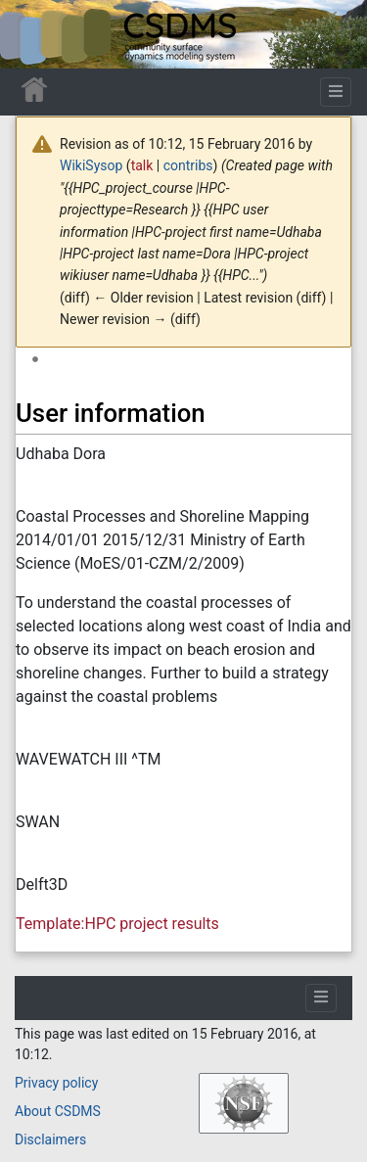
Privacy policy (56, 1083)
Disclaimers (50, 1139)
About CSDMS (58, 1111)
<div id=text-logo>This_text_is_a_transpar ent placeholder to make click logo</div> (31, 34)
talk (142, 165)
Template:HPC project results (117, 923)
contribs (188, 165)
